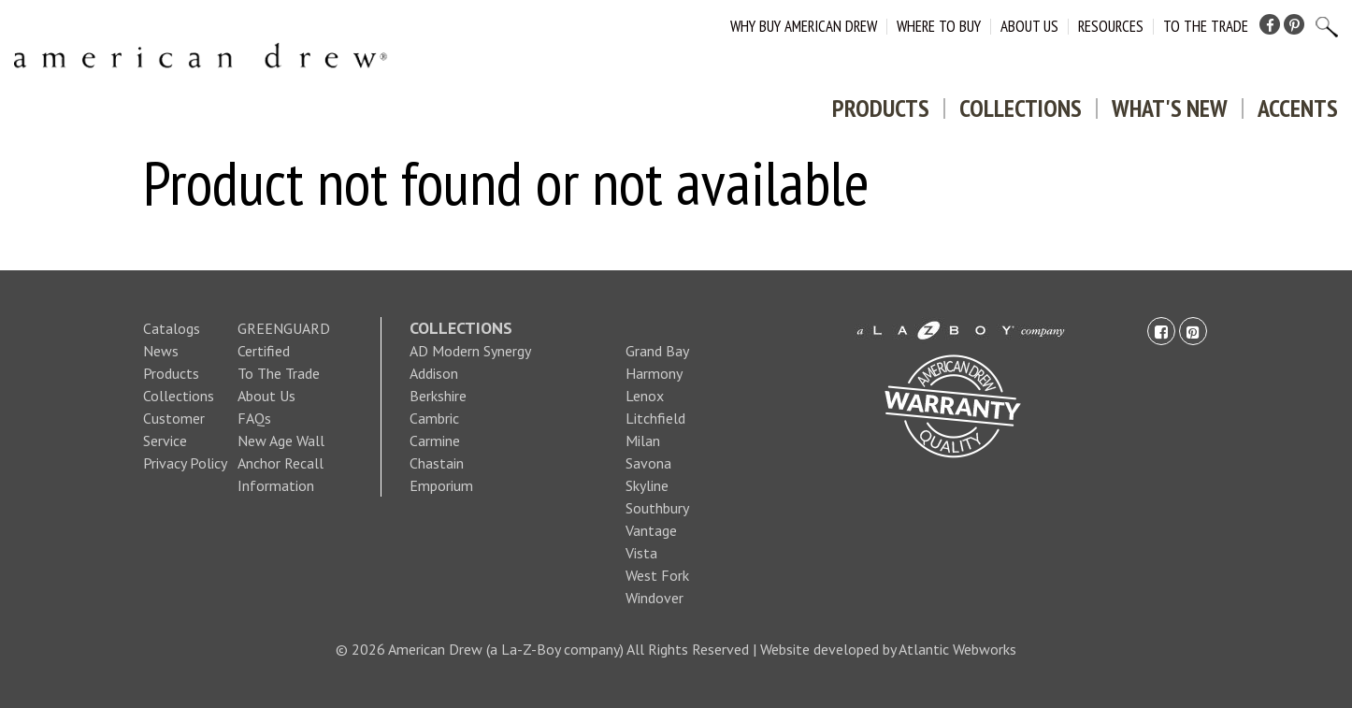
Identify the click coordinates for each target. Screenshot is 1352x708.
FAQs (254, 418)
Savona (648, 463)
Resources (1110, 26)
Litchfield (655, 418)
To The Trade (1205, 26)
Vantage (651, 530)
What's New (1170, 108)
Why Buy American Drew (803, 26)
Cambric (434, 418)
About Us (1029, 26)
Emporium (441, 485)
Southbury (657, 507)
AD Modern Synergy (470, 350)
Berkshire (438, 395)
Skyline (647, 485)
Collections (1020, 108)
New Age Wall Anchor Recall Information (280, 463)
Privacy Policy (185, 463)
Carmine (435, 440)
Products (880, 108)
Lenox (645, 395)
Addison (434, 373)
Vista (641, 552)
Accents (1298, 108)
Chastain (437, 463)
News (161, 350)
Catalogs (171, 328)
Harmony (654, 373)
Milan (643, 440)
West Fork (657, 575)
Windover (654, 597)
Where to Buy (939, 26)
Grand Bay (657, 350)
